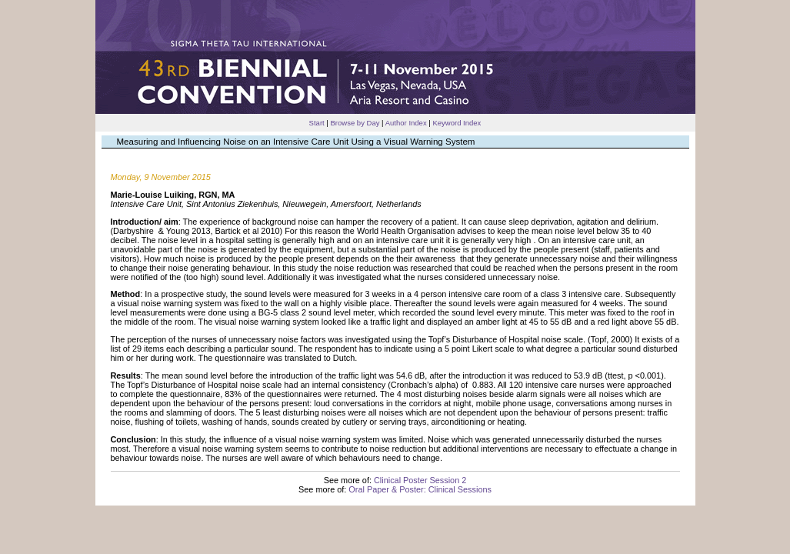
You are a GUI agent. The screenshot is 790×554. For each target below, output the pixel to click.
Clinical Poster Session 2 (420, 480)
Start (317, 122)
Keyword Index (456, 122)
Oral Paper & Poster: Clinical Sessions (420, 489)
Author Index (406, 122)
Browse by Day (354, 122)
